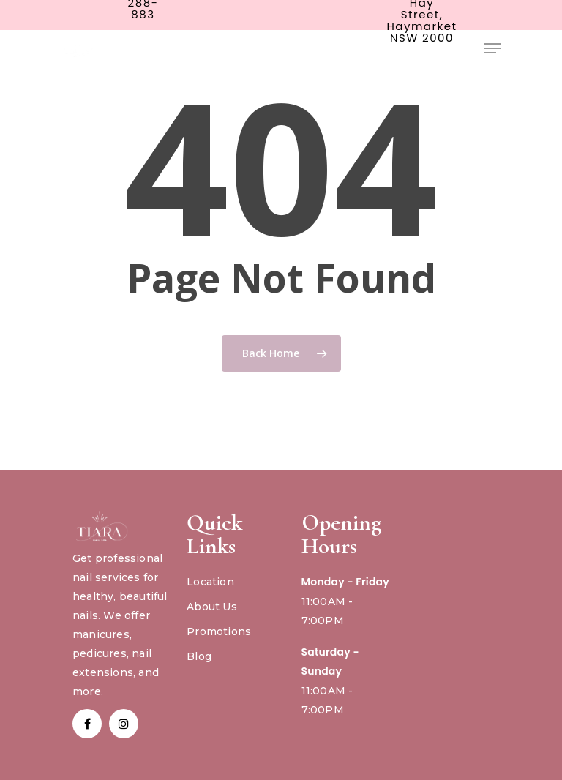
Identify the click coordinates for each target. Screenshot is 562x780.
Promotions (219, 631)
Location (210, 581)
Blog (199, 656)
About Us (212, 606)
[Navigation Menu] (492, 48)
